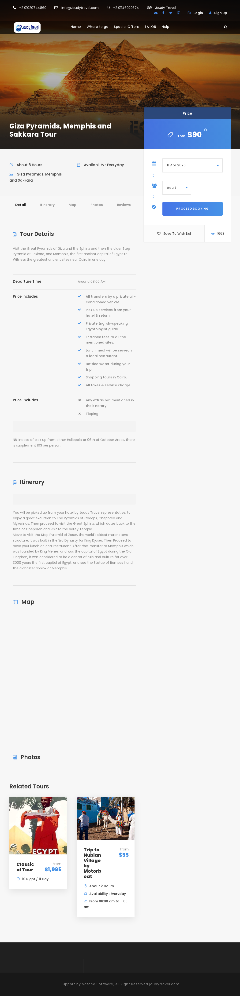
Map (72, 204)
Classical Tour (25, 867)
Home (76, 26)
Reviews (124, 204)
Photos (96, 204)
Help (165, 26)
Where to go (98, 26)
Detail (20, 204)
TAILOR (150, 26)
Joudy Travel (165, 7)
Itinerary (47, 204)
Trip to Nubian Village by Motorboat (92, 863)
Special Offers (126, 26)
